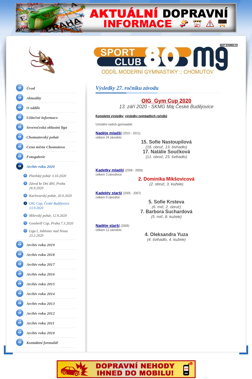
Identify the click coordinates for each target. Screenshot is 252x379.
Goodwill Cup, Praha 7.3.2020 (51, 223)
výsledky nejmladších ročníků (146, 116)
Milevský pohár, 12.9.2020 (48, 216)
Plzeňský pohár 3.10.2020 (47, 176)
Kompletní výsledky (109, 116)
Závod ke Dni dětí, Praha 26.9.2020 (47, 185)
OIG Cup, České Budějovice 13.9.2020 (49, 205)
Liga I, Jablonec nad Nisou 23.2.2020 (48, 233)
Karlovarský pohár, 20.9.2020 (50, 196)
